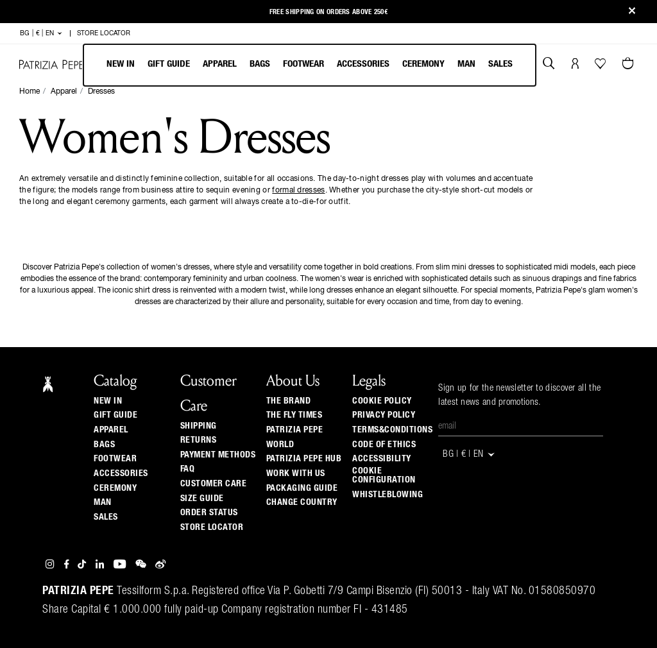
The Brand (288, 400)
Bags (260, 64)
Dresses (101, 92)
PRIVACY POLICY (383, 415)
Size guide (202, 498)
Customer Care (213, 483)
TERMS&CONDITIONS (392, 429)
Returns (198, 440)
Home (29, 92)
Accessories (363, 64)
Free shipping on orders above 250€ (328, 11)
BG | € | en (41, 33)
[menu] (309, 65)
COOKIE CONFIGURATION (384, 475)
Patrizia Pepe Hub (304, 458)
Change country (301, 502)
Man (466, 64)
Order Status (209, 512)
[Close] (632, 12)
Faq (187, 469)
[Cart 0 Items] (629, 64)
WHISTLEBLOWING (387, 494)
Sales (500, 64)
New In (121, 64)
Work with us (295, 473)
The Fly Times (294, 415)
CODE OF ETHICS (384, 444)
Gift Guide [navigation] (169, 64)
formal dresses (298, 190)
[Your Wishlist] (601, 66)
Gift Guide (115, 415)
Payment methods (218, 454)
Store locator (212, 527)
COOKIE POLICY (382, 400)
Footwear (303, 64)
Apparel (220, 64)
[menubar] (309, 65)
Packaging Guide (302, 488)
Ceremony (423, 64)
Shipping (198, 426)
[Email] (520, 426)
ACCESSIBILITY (381, 458)
